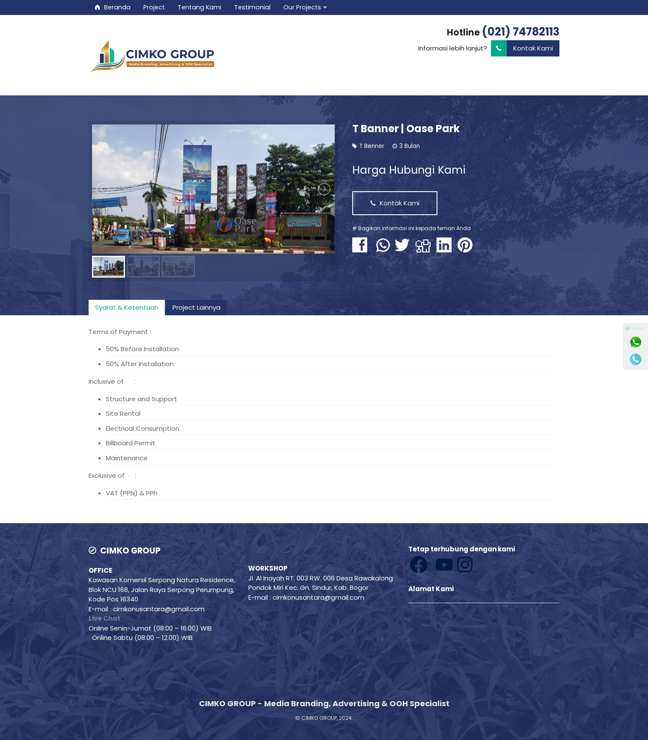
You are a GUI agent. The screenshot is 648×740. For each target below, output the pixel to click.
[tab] (127, 307)
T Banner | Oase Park (406, 128)
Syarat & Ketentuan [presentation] (126, 307)
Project (154, 7)
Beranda (113, 7)
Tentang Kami (199, 7)
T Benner (371, 146)
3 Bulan (409, 146)
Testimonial (252, 7)
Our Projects (302, 7)
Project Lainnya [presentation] (196, 307)
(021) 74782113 (520, 31)
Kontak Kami (522, 48)
